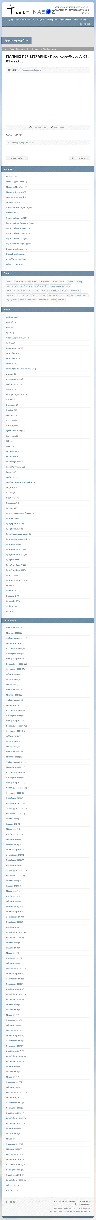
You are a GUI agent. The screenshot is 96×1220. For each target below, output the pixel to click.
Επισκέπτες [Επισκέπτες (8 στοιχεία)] (44, 282)
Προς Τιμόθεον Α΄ (14, 565)
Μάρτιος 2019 (12, 963)
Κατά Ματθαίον (13, 467)
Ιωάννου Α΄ (11, 436)
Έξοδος (9, 389)
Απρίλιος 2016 (13, 1144)
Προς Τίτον (11, 575)
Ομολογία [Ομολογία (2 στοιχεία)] (54, 291)
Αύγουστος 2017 (13, 1061)
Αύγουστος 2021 (13, 813)
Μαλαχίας (11, 477)
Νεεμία (9, 492)
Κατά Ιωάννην (12, 451)
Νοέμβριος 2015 (13, 1170)
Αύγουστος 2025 (13, 669)
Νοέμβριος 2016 (13, 1108)
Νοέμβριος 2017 (13, 1046)
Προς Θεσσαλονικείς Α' (17, 534)
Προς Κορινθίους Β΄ (15, 554)
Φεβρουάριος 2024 (14, 762)
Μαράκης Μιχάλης (14, 187)
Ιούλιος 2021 (12, 819)
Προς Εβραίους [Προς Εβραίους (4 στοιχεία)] (23, 295)
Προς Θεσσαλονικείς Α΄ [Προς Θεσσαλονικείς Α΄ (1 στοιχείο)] (58, 295)
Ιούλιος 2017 (12, 1066)
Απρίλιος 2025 (13, 690)
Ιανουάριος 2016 (13, 1159)
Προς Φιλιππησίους (15, 580)
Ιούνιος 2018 (12, 1010)
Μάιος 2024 (11, 746)
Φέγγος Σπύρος (13, 264)
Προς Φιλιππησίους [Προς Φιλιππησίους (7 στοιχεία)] (28, 299)
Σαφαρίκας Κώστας (15, 249)
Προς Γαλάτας (12, 518)
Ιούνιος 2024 (12, 741)
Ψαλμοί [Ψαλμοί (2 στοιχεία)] (61, 299)
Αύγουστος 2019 (13, 937)
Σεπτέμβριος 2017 (14, 1056)
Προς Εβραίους (13, 523)
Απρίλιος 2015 (13, 1190)
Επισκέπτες (11, 176)
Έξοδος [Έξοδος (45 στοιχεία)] (10, 282)
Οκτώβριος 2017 (13, 1051)
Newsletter (65, 20)
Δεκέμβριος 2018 (14, 979)
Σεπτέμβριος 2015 (14, 1180)
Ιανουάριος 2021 (13, 850)
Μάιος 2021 (11, 829)
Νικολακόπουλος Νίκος (17, 207)
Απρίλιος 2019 (13, 958)
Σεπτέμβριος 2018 (14, 994)
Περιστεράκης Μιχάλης (17, 243)
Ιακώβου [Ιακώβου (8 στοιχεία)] (70, 282)
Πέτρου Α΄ (10, 508)
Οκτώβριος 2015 (13, 1175)
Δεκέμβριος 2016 (14, 1102)
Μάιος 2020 (11, 891)
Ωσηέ (8, 611)
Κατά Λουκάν (12, 456)
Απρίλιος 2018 (13, 1020)
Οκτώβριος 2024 (13, 720)
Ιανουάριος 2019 (13, 973)
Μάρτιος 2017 (12, 1087)
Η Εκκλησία (38, 20)
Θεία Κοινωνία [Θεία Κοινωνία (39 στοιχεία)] (58, 282)
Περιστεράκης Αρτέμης (17, 228)
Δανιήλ (9, 374)
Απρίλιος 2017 (13, 1082)
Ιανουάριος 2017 (13, 1097)
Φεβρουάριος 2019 (14, 968)
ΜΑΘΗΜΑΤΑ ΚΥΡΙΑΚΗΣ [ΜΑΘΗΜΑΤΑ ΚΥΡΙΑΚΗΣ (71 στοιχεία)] (60, 286)
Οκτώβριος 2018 (13, 989)
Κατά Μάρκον (12, 461)
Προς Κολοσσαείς (14, 544)
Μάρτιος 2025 (12, 695)
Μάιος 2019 (11, 953)
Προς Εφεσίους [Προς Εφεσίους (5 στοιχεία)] (39, 295)
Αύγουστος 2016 (13, 1123)
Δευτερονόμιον (13, 379)
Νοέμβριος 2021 (13, 798)
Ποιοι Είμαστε (23, 20)
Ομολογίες (11, 212)
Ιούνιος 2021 (12, 824)
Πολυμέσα (52, 20)
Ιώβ (7, 441)
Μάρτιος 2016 (12, 1149)
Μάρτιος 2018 (12, 1025)
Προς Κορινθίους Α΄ (34, 49)
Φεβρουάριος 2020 (14, 906)
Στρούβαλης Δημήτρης (17, 259)
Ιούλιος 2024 (12, 736)
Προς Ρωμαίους (13, 559)
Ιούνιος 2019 (12, 948)
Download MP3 (60, 127)
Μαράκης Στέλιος (14, 192)
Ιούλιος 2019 (12, 942)
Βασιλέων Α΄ (11, 353)
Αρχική (9, 20)
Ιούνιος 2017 (12, 1072)
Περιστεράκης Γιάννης (31, 70)
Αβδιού (9, 322)
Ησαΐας (9, 410)
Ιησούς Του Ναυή (14, 431)
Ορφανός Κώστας (14, 218)
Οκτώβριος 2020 (13, 865)
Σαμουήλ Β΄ (11, 596)
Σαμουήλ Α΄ (11, 590)
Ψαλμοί (10, 606)
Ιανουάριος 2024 (13, 767)
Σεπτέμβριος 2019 (14, 932)
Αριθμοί (10, 343)
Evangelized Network (82, 1211)
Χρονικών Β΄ (11, 601)
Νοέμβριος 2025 (13, 653)
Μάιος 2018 (11, 1015)
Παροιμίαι (11, 503)
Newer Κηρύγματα (17, 158)
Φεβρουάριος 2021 (14, 844)
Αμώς (8, 332)
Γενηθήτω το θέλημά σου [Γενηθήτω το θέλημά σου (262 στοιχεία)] (26, 282)
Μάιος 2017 (11, 1077)
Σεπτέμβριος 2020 (14, 870)
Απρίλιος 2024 (13, 751)
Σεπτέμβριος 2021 (14, 808)
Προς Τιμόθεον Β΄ (14, 570)
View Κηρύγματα (49, 49)
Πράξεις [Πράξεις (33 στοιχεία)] (10, 295)
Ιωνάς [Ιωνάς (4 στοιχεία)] (79, 282)
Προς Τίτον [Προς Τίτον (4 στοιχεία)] (12, 299)
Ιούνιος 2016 (12, 1133)
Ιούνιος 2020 (12, 886)
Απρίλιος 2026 (13, 628)
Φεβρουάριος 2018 (14, 1030)
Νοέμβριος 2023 (13, 777)
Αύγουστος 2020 (13, 875)
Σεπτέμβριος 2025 (14, 664)
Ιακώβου (10, 415)
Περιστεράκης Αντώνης (17, 223)
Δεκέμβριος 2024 (14, 710)
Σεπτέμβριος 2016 (14, 1118)
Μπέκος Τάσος (13, 202)
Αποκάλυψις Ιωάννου (16, 338)
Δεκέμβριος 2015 (14, 1164)
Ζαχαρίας (10, 405)
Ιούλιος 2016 (12, 1128)
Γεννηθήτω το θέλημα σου (18, 369)
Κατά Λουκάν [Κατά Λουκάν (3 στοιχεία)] (12, 286)
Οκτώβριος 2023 (13, 782)
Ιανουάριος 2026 (13, 643)
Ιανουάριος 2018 (13, 1035)
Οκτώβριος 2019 (13, 927)
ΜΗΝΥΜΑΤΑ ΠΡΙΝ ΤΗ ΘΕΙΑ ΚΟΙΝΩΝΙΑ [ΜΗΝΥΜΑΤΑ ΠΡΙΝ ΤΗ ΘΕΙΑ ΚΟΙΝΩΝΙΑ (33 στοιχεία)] (23, 291)
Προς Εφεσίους (13, 529)
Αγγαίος (10, 327)
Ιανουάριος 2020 (13, 911)
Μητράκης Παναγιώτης (17, 197)
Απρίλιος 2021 (13, 834)
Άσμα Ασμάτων (13, 348)
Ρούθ (8, 585)
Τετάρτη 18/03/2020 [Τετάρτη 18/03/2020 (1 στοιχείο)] (47, 299)
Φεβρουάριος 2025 (14, 700)
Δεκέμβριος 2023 (14, 772)
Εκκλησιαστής (13, 384)
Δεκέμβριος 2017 (14, 1041)
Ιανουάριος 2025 (13, 705)
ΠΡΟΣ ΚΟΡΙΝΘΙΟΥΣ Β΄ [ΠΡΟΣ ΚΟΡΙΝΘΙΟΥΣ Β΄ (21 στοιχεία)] (71, 291)
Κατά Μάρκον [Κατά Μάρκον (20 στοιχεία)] (26, 286)
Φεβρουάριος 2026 (14, 638)
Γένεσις (9, 363)
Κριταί (9, 472)
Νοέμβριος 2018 (13, 984)
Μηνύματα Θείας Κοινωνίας (19, 482)
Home (6, 49)
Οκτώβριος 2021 (13, 803)
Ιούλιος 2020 (12, 881)
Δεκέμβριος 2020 (14, 855)
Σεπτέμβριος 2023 (14, 788)
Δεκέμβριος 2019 (14, 917)
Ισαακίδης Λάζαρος (15, 181)
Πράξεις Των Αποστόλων (18, 513)
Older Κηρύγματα (79, 158)
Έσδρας (9, 400)
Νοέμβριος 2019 (13, 922)
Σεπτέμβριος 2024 (14, 726)
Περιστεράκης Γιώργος (16, 238)
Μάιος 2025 (11, 684)
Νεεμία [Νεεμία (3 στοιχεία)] (45, 291)
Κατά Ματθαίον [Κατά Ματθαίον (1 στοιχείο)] (41, 286)
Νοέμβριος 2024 (13, 715)
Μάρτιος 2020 (12, 901)
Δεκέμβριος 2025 (14, 648)
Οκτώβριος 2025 (13, 659)
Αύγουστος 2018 (13, 999)
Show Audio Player (30, 127)
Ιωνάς (9, 446)
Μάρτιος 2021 (12, 839)
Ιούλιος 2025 (12, 674)
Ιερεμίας (10, 425)
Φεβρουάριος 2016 (14, 1154)
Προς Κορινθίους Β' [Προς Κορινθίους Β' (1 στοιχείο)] (79, 295)
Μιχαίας (10, 487)
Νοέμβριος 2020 (13, 860)
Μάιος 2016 (11, 1139)
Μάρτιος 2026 (12, 633)
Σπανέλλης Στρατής (15, 254)
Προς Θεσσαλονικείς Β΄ (16, 539)
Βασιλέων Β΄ (11, 358)
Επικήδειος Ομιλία (15, 394)
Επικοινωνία (80, 20)
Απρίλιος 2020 (13, 896)
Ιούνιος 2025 (12, 679)
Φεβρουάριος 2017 (14, 1092)
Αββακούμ (11, 317)
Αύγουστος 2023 (13, 793)
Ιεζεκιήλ (10, 420)
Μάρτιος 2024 (12, 757)
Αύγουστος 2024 (13, 731)
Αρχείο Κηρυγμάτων (18, 49)
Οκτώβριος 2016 (13, 1113)
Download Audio (52, 127)
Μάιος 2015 (11, 1185)
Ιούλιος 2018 (12, 1004)
